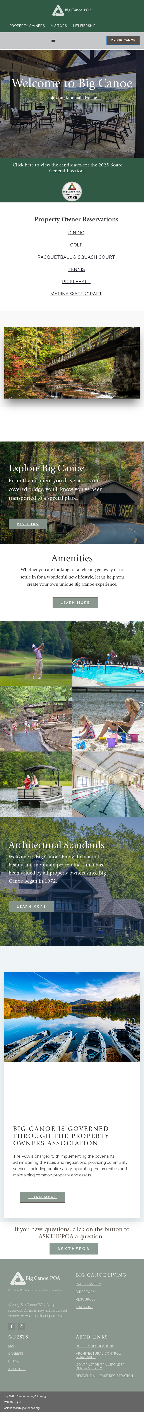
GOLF (76, 245)
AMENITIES (17, 1369)
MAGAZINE (84, 1307)
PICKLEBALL (76, 281)
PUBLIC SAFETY (88, 1284)
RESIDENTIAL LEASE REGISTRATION (104, 1376)
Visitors (59, 26)
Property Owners (27, 26)
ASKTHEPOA (73, 1248)
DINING (76, 232)
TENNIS (76, 269)
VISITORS (28, 524)
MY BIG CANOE (123, 40)
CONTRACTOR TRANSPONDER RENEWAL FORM (100, 1366)
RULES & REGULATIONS (95, 1346)
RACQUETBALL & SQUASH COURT (76, 257)
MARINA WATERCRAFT (76, 293)
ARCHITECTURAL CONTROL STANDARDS (98, 1355)
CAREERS (15, 1353)
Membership (84, 26)
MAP (11, 1346)
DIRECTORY (85, 1292)
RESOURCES (86, 1299)
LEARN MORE (75, 603)
